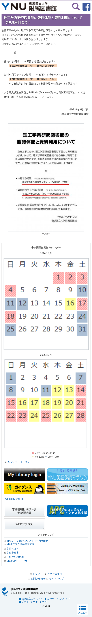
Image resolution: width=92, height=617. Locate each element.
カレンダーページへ (18, 462)
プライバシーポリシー (34, 601)
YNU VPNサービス (17, 561)
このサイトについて (58, 598)
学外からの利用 (15, 556)
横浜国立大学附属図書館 (24, 589)
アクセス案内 (54, 574)
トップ (36, 574)
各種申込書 (13, 552)
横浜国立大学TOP (32, 598)
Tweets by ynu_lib (13, 499)
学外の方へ (13, 548)
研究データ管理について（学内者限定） (29, 541)
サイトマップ (56, 578)
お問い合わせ (38, 578)
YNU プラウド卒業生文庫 (20, 544)
